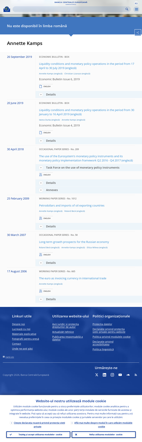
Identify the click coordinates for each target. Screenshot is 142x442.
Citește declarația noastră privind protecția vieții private (39, 424)
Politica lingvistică (103, 349)
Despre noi (18, 324)
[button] (136, 3)
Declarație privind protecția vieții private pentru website (109, 330)
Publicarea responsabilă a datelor (67, 338)
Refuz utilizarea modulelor (105, 434)
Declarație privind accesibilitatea (103, 343)
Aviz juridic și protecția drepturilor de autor (65, 325)
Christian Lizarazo (72, 73)
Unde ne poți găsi (22, 348)
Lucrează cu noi (21, 329)
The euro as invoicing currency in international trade (72, 278)
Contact (16, 343)
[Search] (69, 9)
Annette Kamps (46, 73)
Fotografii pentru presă (25, 338)
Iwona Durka (45, 119)
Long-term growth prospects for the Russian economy (74, 242)
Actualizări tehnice (63, 331)
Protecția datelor (102, 324)
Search (127, 9)
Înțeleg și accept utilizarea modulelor (40, 434)
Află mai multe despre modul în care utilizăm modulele (103, 424)
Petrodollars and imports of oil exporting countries (71, 205)
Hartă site (9, 357)
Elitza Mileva (93, 247)
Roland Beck (70, 211)
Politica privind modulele (112, 336)
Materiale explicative (24, 334)
